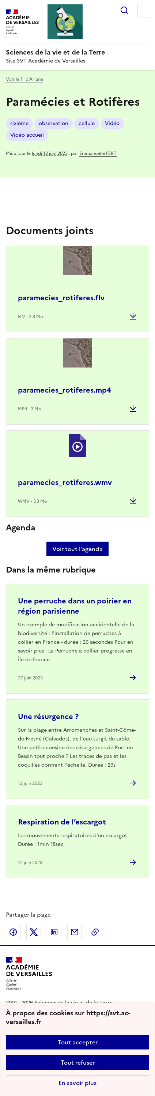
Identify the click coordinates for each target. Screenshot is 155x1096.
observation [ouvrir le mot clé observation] (53, 123)
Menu (144, 10)
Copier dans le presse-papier (95, 932)
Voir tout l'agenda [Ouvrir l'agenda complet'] (77, 549)
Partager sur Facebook (13, 932)
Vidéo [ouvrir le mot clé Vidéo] (112, 123)
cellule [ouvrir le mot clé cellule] (87, 123)
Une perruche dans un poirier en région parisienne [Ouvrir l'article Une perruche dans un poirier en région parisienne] (75, 606)
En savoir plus (77, 1083)
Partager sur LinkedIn (54, 932)
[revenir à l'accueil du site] (77, 52)
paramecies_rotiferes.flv (61, 297)
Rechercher (124, 10)
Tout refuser (78, 1062)
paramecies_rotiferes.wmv (65, 482)
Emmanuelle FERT (98, 153)
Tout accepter (78, 1042)
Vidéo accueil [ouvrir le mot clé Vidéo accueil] (27, 135)
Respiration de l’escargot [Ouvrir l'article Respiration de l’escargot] (62, 821)
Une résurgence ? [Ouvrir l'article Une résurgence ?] (48, 716)
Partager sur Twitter (33, 932)
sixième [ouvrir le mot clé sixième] (19, 123)
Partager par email (74, 932)
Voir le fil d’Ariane (24, 79)
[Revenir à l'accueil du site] (29, 973)
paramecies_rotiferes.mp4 (64, 390)
